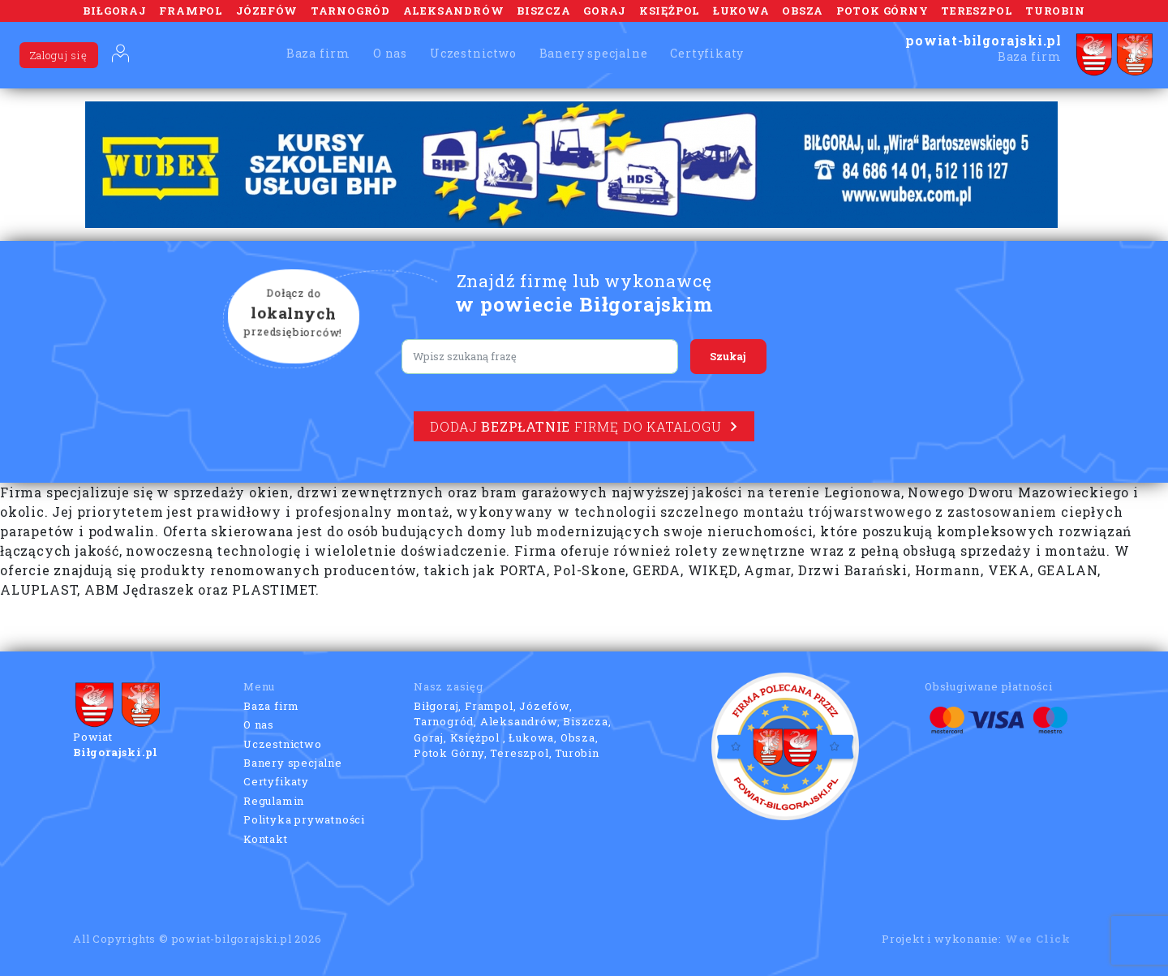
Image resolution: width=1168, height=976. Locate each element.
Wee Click (1038, 938)
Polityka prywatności (304, 819)
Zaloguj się (59, 55)
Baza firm (318, 53)
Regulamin (273, 800)
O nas (390, 53)
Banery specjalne (593, 53)
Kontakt (265, 839)
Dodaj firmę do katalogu (583, 426)
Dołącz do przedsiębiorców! (293, 314)
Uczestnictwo (473, 53)
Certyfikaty (707, 53)
